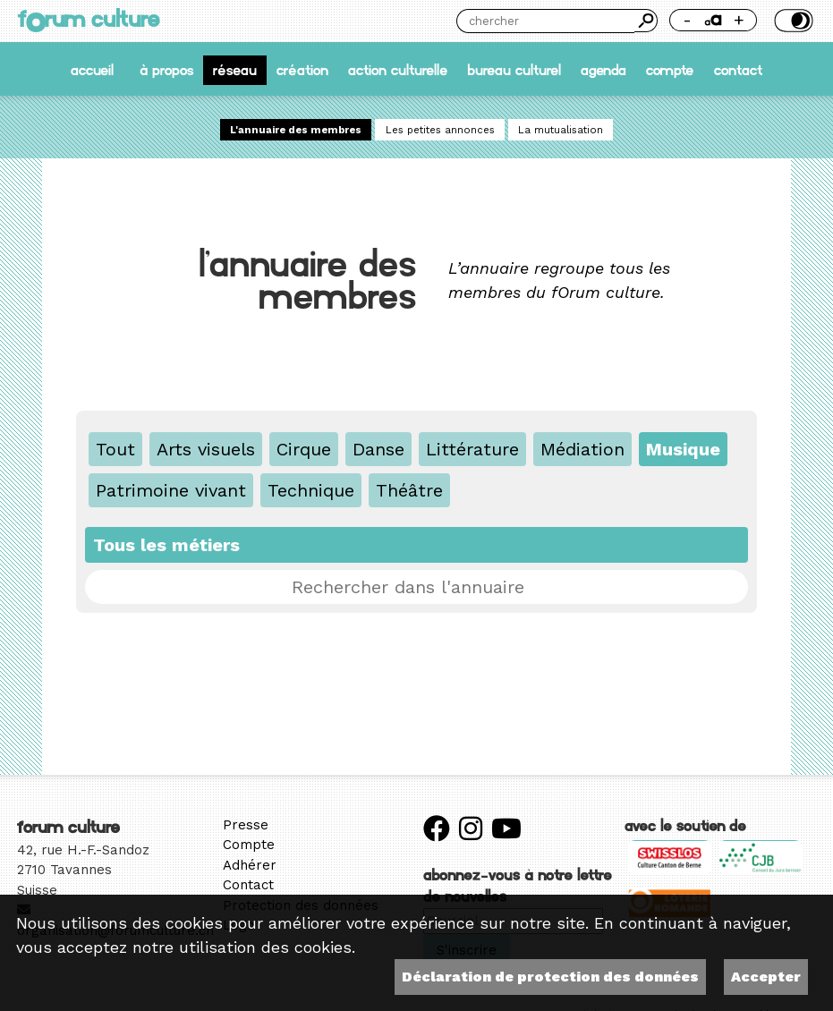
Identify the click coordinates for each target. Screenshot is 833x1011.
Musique (683, 449)
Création (302, 70)
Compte (669, 70)
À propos (166, 70)
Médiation (582, 449)
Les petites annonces (440, 130)
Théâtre (409, 490)
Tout (115, 449)
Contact (738, 70)
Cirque (303, 449)
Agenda (603, 70)
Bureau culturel (514, 70)
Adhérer (249, 865)
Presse (245, 825)
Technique (311, 490)
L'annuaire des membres (295, 130)
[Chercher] (545, 21)
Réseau (235, 70)
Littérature (472, 449)
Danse (378, 449)
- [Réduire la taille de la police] (687, 20)
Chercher (646, 20)
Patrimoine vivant (171, 490)
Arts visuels (206, 449)
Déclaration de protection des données (550, 976)
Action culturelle (397, 70)
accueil (92, 70)
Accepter (766, 976)
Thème (792, 20)
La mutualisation (560, 130)
